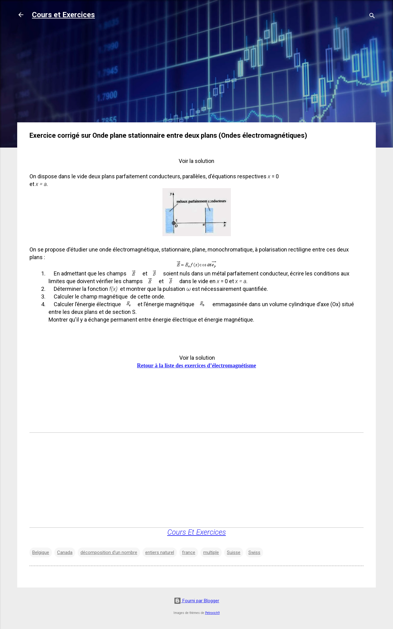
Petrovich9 (212, 613)
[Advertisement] (196, 74)
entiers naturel (159, 552)
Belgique (40, 552)
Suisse (233, 552)
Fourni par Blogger (196, 600)
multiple (211, 552)
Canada (64, 552)
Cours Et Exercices (196, 532)
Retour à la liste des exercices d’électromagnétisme (196, 365)
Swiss (254, 552)
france (188, 552)
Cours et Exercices (63, 14)
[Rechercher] (372, 16)
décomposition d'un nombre (108, 552)
